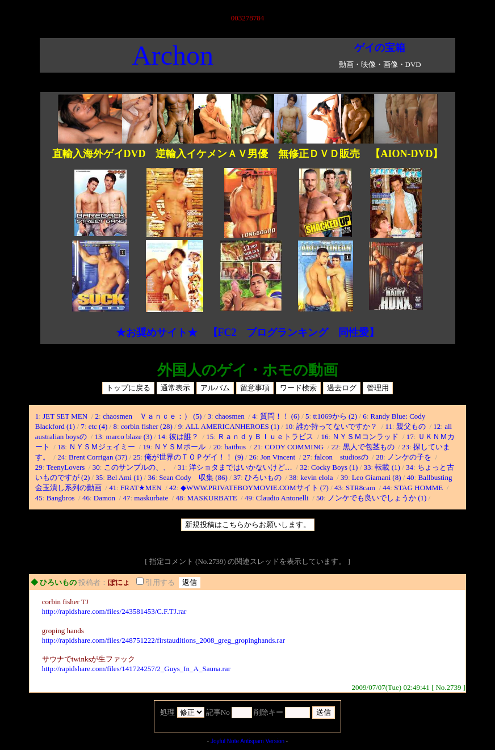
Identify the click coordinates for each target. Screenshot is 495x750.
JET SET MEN (66, 416)
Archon (172, 55)
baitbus (236, 447)
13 (98, 436)
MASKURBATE (212, 498)
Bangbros (62, 498)
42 (173, 487)
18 (61, 447)
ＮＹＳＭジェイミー (103, 447)
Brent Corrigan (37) (98, 457)
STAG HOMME (419, 487)
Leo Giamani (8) (376, 477)
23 (405, 447)
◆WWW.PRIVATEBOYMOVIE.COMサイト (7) (255, 487)
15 (209, 436)
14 (161, 436)
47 (126, 498)
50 (320, 498)
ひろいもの (264, 477)
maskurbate (152, 498)
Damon (106, 498)
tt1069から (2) (335, 416)
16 (325, 436)
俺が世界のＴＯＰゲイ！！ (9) (193, 457)
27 (307, 457)
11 (389, 426)
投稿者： (93, 582)
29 (39, 467)
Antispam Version (262, 741)
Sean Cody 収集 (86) (193, 477)
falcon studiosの (342, 457)
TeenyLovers (67, 467)
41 (112, 487)
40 (410, 477)
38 (292, 477)
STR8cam (361, 487)
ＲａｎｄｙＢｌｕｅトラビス (266, 436)
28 (379, 457)
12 (437, 426)
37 (237, 477)
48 (179, 498)
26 (253, 457)
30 (96, 467)
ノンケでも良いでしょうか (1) (377, 498)
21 (257, 447)
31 (181, 467)
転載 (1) (387, 467)
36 (151, 477)
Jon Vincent (279, 457)
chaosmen (230, 416)
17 (410, 436)
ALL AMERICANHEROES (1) (233, 426)
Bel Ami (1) (124, 477)
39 (344, 477)
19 (146, 447)
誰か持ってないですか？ (337, 426)
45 (39, 498)
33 (367, 467)
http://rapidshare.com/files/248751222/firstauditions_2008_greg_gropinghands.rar (163, 640)
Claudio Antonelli (283, 498)
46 (86, 498)
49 (248, 498)
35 (99, 477)
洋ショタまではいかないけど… (241, 467)
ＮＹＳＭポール (180, 447)
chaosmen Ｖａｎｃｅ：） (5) (152, 416)
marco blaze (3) (129, 436)
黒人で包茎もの (369, 447)
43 (338, 487)
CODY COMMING (295, 447)
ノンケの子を (410, 457)
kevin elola (317, 477)
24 (61, 457)
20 (217, 447)
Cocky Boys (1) (334, 467)
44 (386, 487)
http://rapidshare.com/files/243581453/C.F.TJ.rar (114, 611)
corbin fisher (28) (147, 426)
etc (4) (98, 426)
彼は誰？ (184, 436)
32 (303, 467)
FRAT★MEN (141, 487)
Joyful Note (225, 741)
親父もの (411, 426)
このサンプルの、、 (138, 467)
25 (136, 457)
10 (288, 426)
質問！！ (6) (280, 416)
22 (335, 447)
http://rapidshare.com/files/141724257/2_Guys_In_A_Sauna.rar (136, 668)
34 (409, 467)
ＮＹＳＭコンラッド (366, 436)
